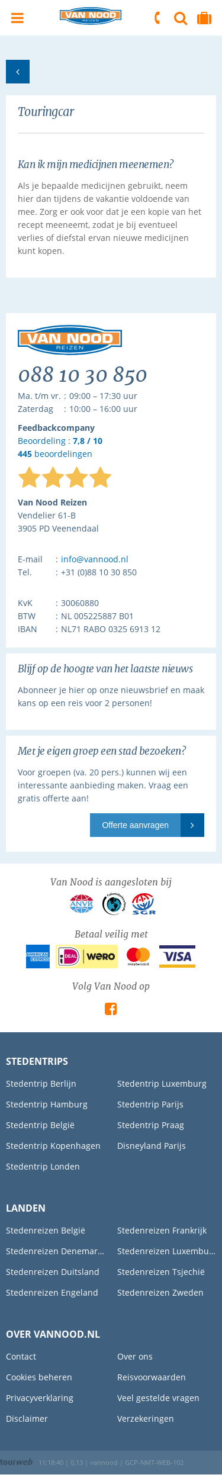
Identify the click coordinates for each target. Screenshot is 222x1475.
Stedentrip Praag (150, 1125)
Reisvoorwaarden (151, 1377)
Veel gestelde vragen (158, 1397)
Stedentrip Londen (43, 1166)
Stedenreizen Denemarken (55, 1251)
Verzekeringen (145, 1418)
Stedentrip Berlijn (41, 1083)
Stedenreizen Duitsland (52, 1271)
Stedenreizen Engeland (52, 1292)
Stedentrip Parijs (150, 1104)
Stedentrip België (40, 1125)
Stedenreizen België (45, 1230)
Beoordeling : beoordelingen (60, 447)
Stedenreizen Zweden (160, 1292)
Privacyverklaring (39, 1397)
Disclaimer (27, 1418)
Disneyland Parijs (151, 1145)
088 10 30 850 (158, 18)
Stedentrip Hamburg (47, 1104)
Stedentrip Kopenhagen (53, 1145)
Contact (21, 1356)
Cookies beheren (39, 1377)
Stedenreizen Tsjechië (161, 1271)
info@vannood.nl (94, 559)
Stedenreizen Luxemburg (167, 1251)
